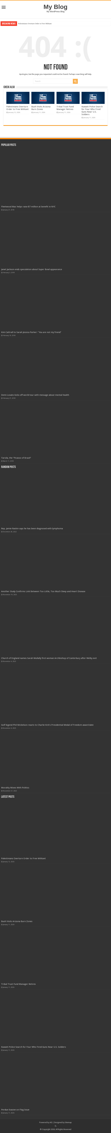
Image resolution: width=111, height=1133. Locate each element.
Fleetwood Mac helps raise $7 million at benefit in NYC (28, 206)
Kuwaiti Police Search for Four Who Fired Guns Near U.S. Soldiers (92, 110)
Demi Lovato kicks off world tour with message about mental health (35, 395)
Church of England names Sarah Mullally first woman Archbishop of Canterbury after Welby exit (49, 658)
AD (51, 1122)
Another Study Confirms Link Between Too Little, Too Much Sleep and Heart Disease (43, 591)
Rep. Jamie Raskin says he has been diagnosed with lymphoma (32, 528)
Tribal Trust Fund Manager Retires (65, 108)
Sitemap (68, 1122)
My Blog (55, 6)
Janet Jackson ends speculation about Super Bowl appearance (31, 269)
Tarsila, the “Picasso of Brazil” (16, 458)
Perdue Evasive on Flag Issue (15, 1109)
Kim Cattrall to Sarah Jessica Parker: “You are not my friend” (31, 332)
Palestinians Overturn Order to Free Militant (35, 23)
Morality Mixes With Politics (15, 787)
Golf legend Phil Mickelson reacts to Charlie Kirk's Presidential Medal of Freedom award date (47, 725)
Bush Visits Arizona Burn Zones (40, 108)
